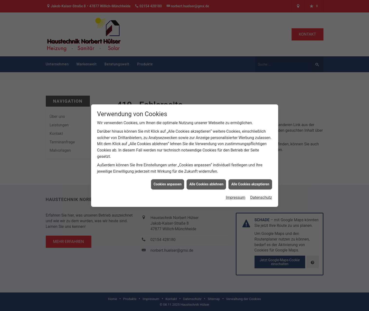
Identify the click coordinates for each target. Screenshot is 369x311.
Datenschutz (261, 195)
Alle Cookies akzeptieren (250, 182)
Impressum (236, 195)
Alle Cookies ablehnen (206, 182)
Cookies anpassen (168, 182)
